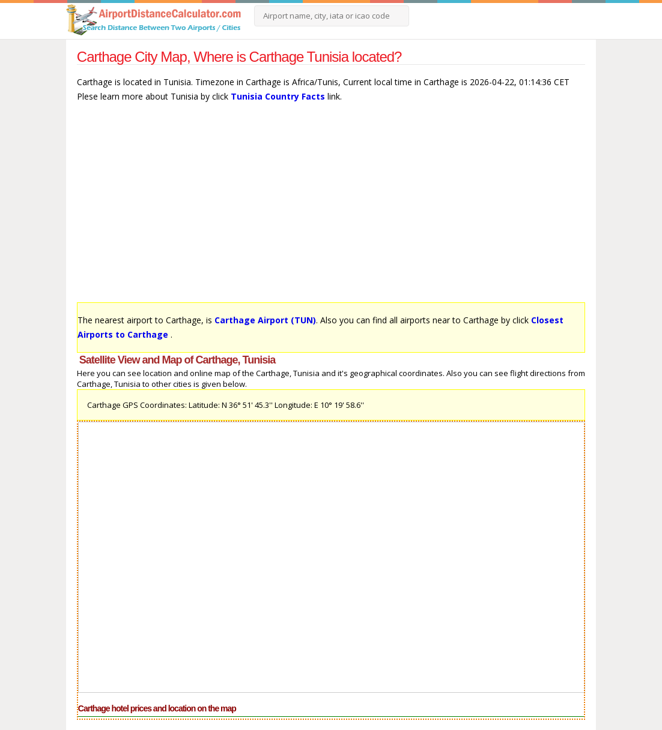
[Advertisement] (331, 208)
